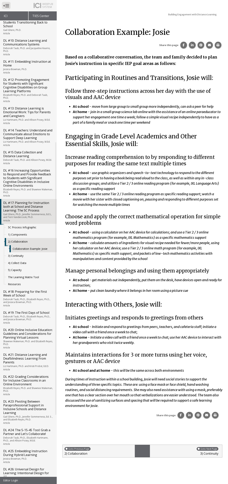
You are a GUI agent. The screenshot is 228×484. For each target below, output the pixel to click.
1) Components (17, 132)
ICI (6, 16)
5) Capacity (15, 167)
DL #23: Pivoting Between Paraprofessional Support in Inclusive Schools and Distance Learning (28, 309)
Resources (14, 181)
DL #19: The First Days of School (28, 215)
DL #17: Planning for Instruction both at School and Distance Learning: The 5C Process (28, 109)
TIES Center (40, 16)
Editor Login (10, 480)
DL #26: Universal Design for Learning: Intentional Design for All (28, 374)
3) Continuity (15, 153)
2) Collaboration (18, 139)
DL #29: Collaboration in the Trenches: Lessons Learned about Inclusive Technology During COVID (28, 442)
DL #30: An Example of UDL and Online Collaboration (28, 466)
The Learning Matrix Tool (23, 174)
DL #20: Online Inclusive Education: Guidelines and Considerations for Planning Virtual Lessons (28, 236)
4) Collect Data (17, 160)
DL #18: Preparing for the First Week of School (28, 196)
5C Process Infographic (22, 125)
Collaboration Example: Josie (30, 146)
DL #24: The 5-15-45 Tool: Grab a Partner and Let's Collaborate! (28, 334)
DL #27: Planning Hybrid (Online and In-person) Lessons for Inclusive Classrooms (28, 395)
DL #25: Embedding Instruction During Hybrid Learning (28, 354)
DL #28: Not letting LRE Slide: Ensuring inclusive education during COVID (28, 416)
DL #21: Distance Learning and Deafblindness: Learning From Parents (28, 259)
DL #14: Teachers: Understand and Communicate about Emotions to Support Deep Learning (28, 35)
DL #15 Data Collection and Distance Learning (28, 55)
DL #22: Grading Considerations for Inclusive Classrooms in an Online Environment (28, 283)
